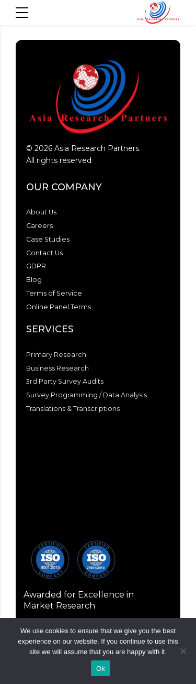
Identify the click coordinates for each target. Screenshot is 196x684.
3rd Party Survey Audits (64, 381)
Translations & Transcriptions (73, 408)
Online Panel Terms (58, 307)
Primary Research (56, 355)
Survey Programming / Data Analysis (86, 395)
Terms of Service (54, 293)
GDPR (36, 266)
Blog (34, 280)
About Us (41, 212)
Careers (39, 226)
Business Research (57, 368)
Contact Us (44, 253)
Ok (100, 668)
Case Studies (48, 239)
